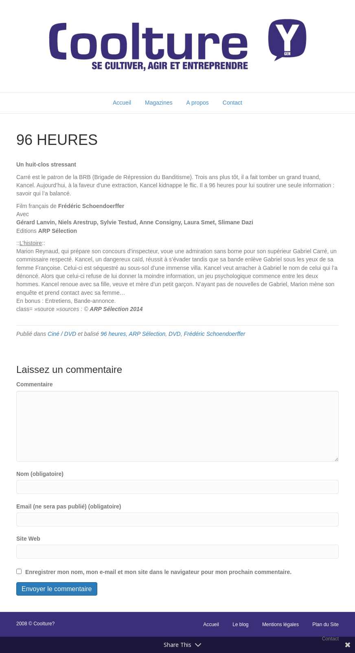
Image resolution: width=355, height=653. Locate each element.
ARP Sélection (147, 334)
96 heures (113, 334)
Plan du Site (325, 624)
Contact (232, 102)
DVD (175, 334)
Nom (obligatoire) (40, 474)
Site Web (28, 538)
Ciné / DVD (62, 334)
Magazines (159, 102)
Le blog (240, 624)
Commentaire (34, 384)
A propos (197, 102)
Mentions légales (280, 624)
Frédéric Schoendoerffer (214, 334)
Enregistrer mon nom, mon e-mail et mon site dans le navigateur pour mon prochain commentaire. (158, 572)
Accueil (122, 102)
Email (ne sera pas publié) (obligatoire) (68, 506)
